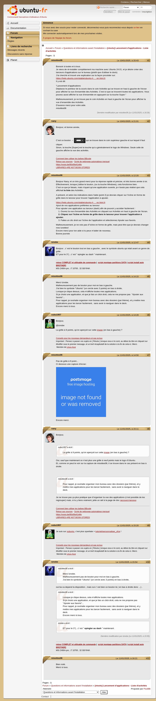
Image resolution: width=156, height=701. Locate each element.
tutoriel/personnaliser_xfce (107, 531)
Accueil (49, 48)
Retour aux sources (64, 161)
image (100, 330)
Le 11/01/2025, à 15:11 (128, 429)
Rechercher (136, 2)
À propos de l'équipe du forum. (57, 38)
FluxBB (147, 689)
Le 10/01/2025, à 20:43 (128, 60)
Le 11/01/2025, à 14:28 (128, 315)
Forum (58, 48)
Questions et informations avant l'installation (84, 48)
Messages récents (16, 50)
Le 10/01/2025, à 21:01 (128, 121)
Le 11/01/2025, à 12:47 (128, 242)
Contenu (125, 2)
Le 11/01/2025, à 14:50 (128, 355)
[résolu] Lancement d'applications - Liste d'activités (121, 685)
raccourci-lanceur (128, 500)
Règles (10, 41)
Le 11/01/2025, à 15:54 (126, 562)
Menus (146, 2)
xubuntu (70, 531)
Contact (45, 696)
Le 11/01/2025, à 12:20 (128, 175)
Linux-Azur (71, 347)
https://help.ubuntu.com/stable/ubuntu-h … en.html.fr (81, 78)
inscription (147, 12)
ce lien (137, 27)
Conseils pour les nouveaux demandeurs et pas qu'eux (79, 338)
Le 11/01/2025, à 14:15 (128, 276)
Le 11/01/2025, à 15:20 (128, 525)
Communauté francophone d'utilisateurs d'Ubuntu (27, 17)
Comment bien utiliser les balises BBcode (73, 159)
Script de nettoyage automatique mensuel (92, 161)
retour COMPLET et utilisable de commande (76, 262)
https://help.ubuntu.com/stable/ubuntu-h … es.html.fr (80, 202)
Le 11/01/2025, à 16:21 (126, 658)
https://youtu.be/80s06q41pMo (69, 164)
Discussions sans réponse (19, 54)
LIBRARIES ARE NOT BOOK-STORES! (73, 167)
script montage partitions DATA (112, 262)
